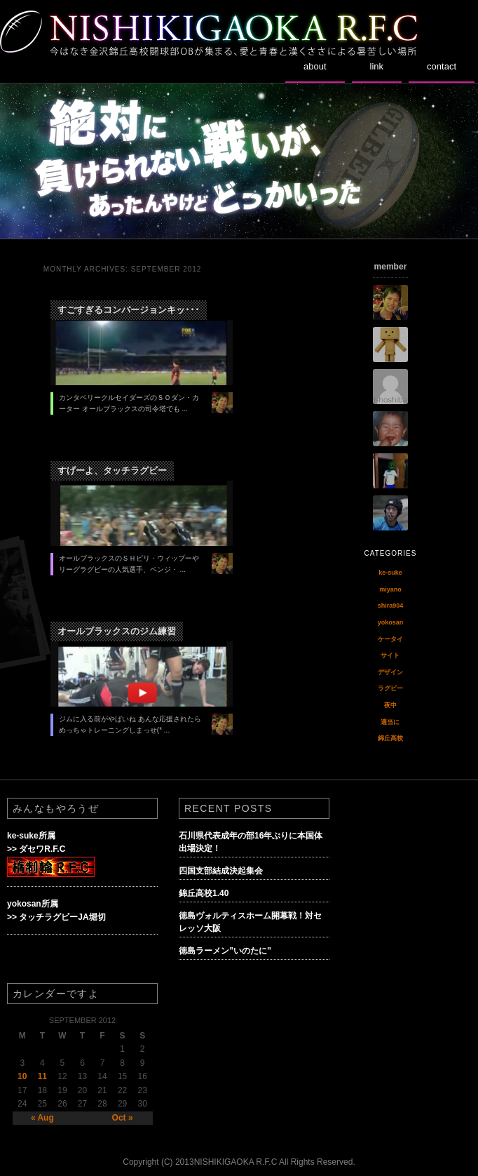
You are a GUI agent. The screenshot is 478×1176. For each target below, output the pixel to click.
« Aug (42, 1118)
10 (22, 1076)
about (315, 66)
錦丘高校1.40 (203, 893)
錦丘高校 (390, 738)
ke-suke (390, 572)
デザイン (390, 672)
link (377, 66)
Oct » (122, 1118)
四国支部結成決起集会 (221, 871)
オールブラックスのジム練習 (116, 631)
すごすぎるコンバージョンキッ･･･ (128, 310)
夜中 (390, 705)
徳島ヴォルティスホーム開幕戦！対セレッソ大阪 (250, 922)
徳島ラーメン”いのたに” (225, 951)
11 (42, 1076)
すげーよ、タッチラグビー (112, 470)
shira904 (391, 605)
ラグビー (390, 688)
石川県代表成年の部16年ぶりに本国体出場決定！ (250, 842)
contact (441, 66)
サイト (390, 655)
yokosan (391, 622)
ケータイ (390, 639)
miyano (390, 589)
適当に (390, 722)
